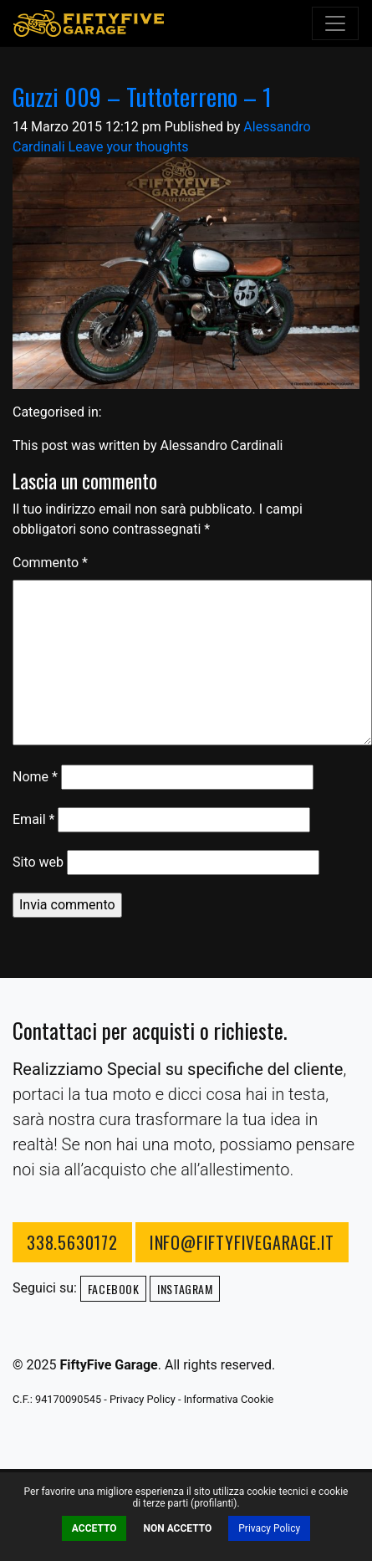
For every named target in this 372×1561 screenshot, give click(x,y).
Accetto (94, 1528)
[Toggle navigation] (335, 23)
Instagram (184, 1288)
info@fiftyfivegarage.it (242, 1242)
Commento (50, 563)
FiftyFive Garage (88, 23)
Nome (35, 777)
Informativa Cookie (229, 1399)
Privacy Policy (269, 1528)
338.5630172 (72, 1242)
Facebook (113, 1288)
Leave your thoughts (129, 147)
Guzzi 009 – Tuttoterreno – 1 (142, 96)
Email (33, 819)
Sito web (38, 862)
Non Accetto (177, 1528)
